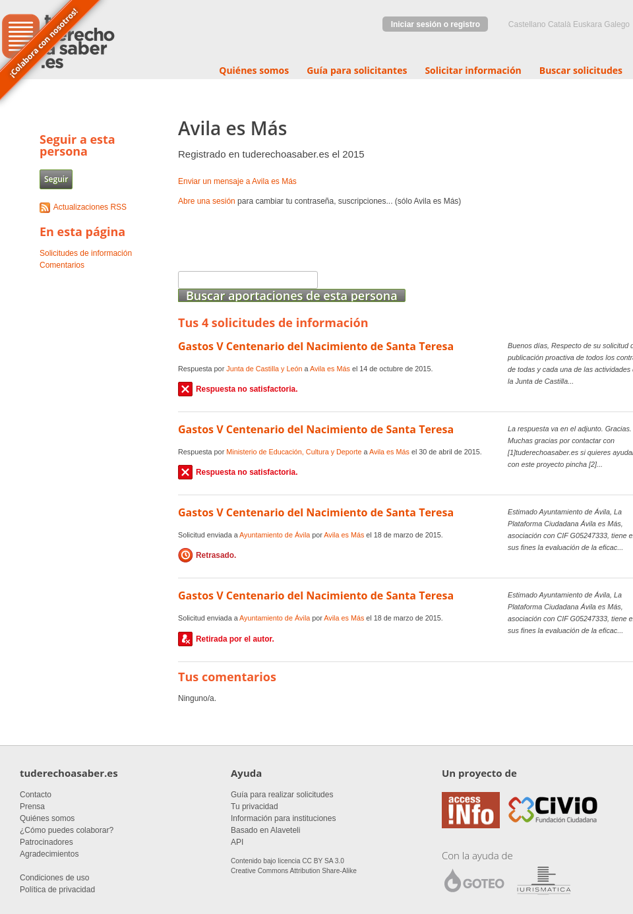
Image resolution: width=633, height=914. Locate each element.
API (237, 842)
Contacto (35, 794)
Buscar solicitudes (580, 70)
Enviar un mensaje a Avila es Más (237, 181)
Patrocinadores (46, 842)
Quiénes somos (254, 70)
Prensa (32, 806)
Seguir (56, 179)
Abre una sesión (206, 201)
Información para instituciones (283, 818)
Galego (617, 24)
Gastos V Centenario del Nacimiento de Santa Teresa (316, 346)
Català (559, 24)
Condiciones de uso (54, 877)
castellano (527, 24)
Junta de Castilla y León (264, 369)
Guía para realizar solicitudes (282, 794)
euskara (587, 24)
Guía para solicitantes (357, 70)
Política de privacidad (57, 889)
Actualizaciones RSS (90, 207)
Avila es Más (330, 369)
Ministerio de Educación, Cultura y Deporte (293, 452)
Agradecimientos (49, 854)
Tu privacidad (254, 806)
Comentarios (62, 265)
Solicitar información (473, 70)
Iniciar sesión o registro (435, 24)
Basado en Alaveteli (265, 830)
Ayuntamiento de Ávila (274, 535)
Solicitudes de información (86, 253)
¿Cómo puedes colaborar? (66, 830)
